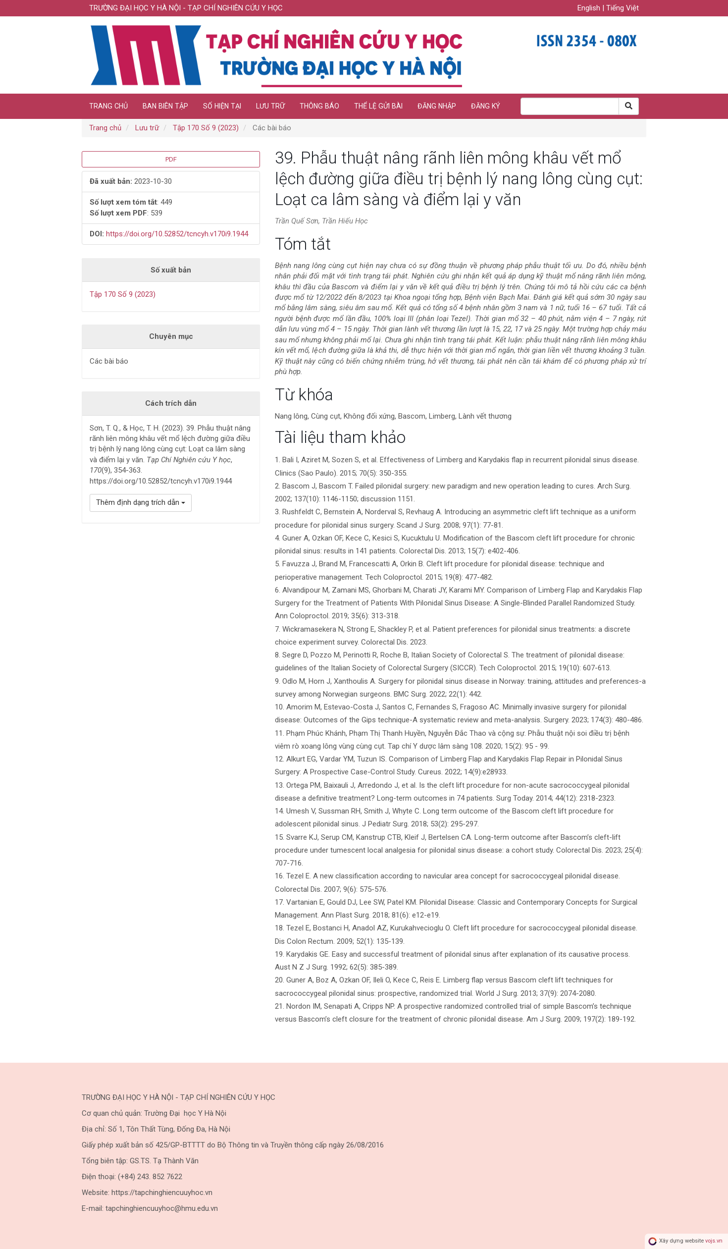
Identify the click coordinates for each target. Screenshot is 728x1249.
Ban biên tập (165, 106)
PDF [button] (171, 159)
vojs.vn (714, 1241)
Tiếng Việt (622, 7)
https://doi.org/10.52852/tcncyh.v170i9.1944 (177, 233)
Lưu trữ (270, 106)
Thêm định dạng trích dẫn (140, 502)
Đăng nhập (436, 106)
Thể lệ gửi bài (378, 106)
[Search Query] (569, 106)
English (589, 7)
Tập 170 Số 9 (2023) (206, 127)
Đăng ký (485, 106)
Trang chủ (108, 106)
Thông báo (319, 106)
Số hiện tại (222, 106)
